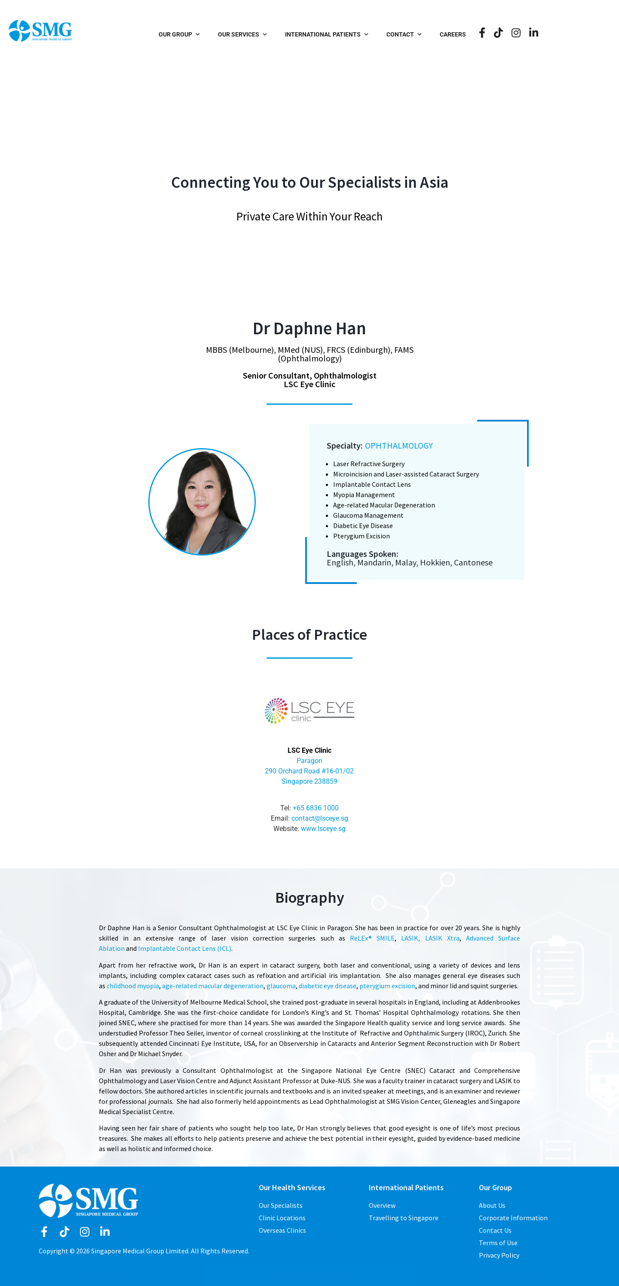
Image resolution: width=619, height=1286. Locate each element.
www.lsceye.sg (323, 829)
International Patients (369, 34)
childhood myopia (133, 985)
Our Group (222, 34)
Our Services (285, 34)
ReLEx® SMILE (372, 938)
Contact (447, 34)
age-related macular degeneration (213, 985)
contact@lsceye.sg (319, 818)
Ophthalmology (399, 445)
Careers (495, 34)
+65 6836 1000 (316, 808)
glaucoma (281, 985)
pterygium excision (387, 985)
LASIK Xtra (442, 938)
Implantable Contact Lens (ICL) (184, 948)
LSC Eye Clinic (309, 750)
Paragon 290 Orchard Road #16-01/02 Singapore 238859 (309, 771)
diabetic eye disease (327, 985)
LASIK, (410, 938)
